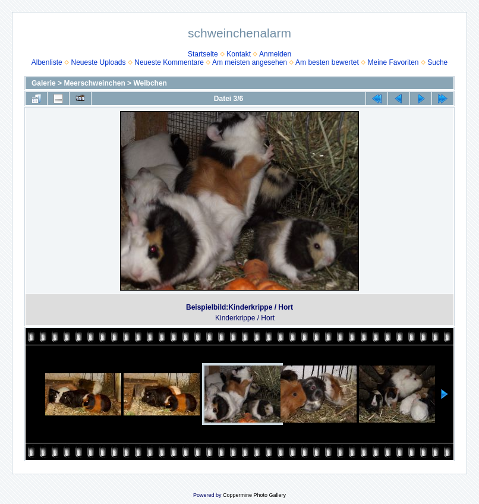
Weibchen (149, 83)
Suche (437, 62)
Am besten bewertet (327, 62)
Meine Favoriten (392, 62)
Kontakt (238, 54)
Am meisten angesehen (249, 62)
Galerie (43, 83)
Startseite (203, 54)
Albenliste (46, 62)
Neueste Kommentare (169, 62)
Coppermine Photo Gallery (254, 495)
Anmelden (275, 54)
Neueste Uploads (98, 62)
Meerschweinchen (94, 83)
